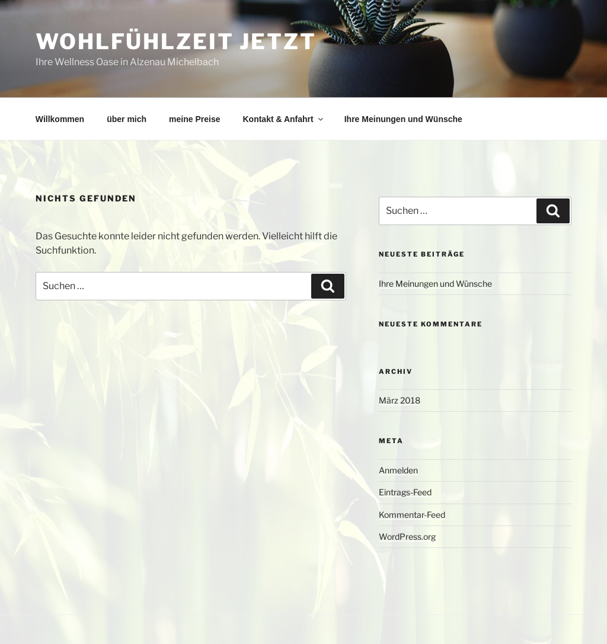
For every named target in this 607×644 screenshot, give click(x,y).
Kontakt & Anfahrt (283, 119)
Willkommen (60, 119)
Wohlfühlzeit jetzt (176, 41)
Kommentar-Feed (412, 515)
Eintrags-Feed (405, 492)
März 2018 (399, 400)
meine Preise (194, 119)
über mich (126, 119)
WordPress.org (407, 536)
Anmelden (398, 470)
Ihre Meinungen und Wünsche (403, 119)
